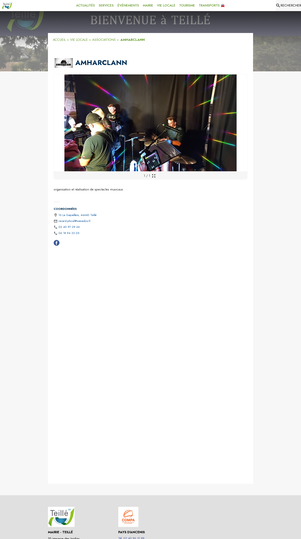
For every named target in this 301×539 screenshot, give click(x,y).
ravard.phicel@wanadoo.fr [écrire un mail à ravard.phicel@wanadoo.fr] (74, 221)
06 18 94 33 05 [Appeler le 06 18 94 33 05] (68, 233)
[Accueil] (7, 5)
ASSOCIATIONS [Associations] (104, 39)
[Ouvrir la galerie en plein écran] (153, 175)
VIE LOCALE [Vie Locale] (79, 39)
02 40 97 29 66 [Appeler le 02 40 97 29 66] (69, 227)
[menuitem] (85, 5)
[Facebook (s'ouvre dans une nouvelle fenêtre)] (56, 243)
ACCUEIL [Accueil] (59, 39)
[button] (64, 63)
